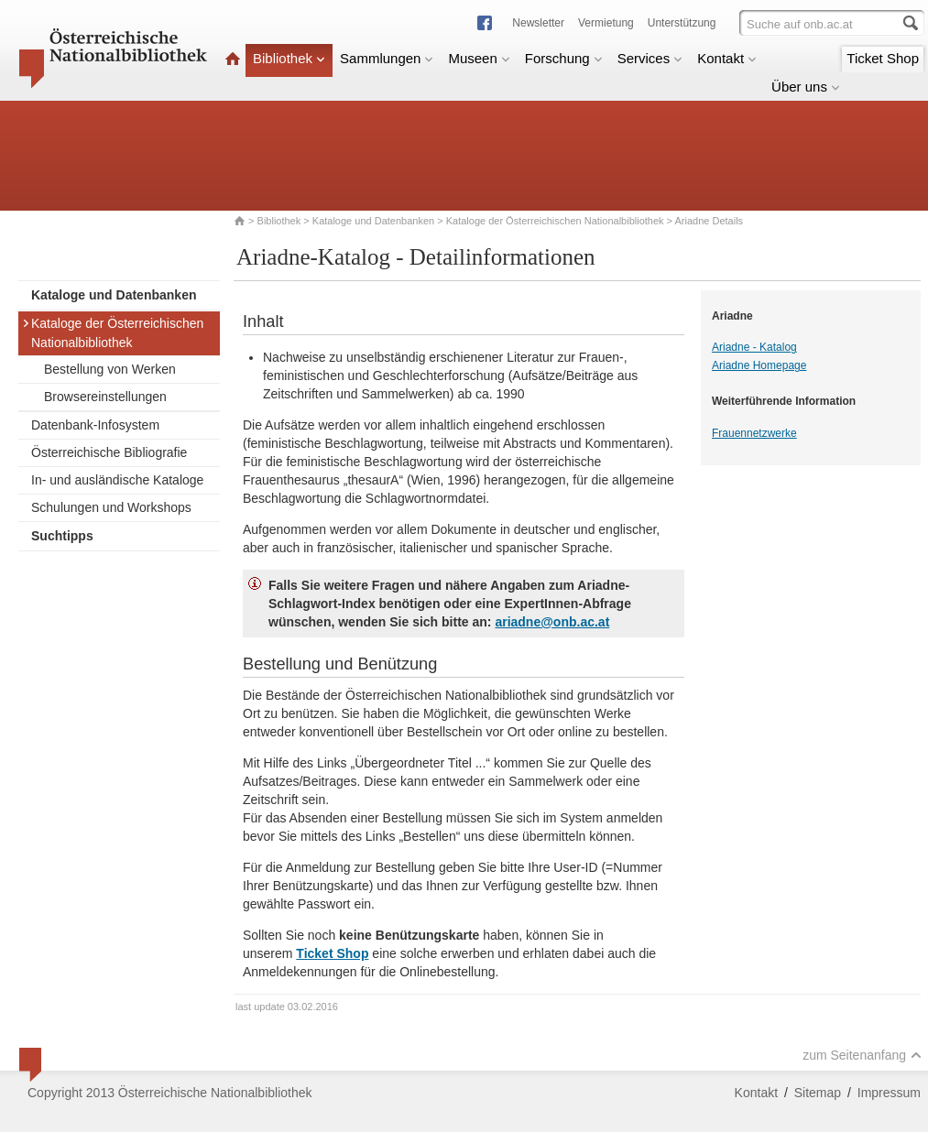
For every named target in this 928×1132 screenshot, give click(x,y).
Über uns (805, 86)
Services (650, 58)
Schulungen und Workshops (111, 507)
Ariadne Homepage (759, 365)
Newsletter (538, 22)
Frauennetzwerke (754, 433)
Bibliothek (289, 58)
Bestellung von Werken (110, 369)
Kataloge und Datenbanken (373, 220)
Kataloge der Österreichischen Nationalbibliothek (555, 220)
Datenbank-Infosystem (95, 425)
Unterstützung (682, 22)
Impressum (889, 1092)
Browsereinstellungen (105, 396)
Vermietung (606, 22)
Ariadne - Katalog (754, 347)
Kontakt (727, 58)
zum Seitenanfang (862, 1055)
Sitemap (817, 1092)
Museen (478, 58)
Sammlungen (386, 58)
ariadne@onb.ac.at (552, 622)
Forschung (564, 58)
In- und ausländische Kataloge (117, 480)
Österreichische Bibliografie (109, 452)
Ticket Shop (882, 58)
